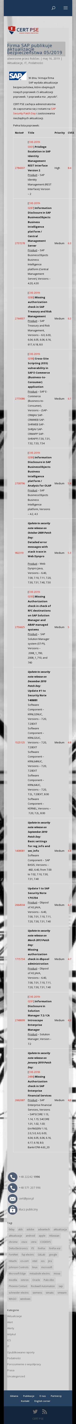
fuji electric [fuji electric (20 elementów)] (28, 1254)
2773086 (20, 398)
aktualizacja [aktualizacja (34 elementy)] (60, 1229)
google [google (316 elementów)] (53, 1254)
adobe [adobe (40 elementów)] (30, 1229)
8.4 (69, 168)
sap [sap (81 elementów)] (61, 1286)
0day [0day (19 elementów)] (11, 1229)
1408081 (20, 851)
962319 (19, 553)
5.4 (69, 483)
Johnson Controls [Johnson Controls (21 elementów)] (18, 1267)
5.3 (69, 553)
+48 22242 (24, 1177)
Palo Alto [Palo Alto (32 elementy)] (49, 1280)
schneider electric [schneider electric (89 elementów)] (19, 1292)
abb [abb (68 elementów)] (20, 1229)
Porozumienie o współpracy (24, 1364)
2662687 (20, 1100)
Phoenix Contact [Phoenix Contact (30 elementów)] (18, 1286)
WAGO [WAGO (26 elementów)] (12, 1299)
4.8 (69, 742)
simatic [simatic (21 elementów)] (50, 1292)
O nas (42, 1395)
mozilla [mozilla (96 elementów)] (13, 1280)
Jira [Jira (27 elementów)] (50, 1261)
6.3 (69, 243)
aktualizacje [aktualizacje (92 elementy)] (15, 1235)
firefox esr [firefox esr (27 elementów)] (55, 1248)
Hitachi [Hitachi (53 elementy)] (13, 1261)
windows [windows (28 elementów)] (25, 1299)
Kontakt (25, 1400)
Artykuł (11, 1334)
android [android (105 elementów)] (30, 1235)
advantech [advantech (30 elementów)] (44, 1229)
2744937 (20, 318)
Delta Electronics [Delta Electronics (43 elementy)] (18, 1248)
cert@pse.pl (21, 1198)
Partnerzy (56, 1395)
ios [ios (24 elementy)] (42, 1261)
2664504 (20, 905)
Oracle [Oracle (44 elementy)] (36, 1280)
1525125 (20, 742)
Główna (14, 1395)
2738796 (20, 483)
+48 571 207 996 (24, 1187)
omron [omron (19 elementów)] (25, 1280)
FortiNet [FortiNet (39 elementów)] (13, 1254)
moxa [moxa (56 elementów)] (57, 1273)
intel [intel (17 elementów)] (34, 1261)
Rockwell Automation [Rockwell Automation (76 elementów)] (43, 1286)
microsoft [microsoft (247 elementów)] (46, 1267)
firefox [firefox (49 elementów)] (41, 1248)
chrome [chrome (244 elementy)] (13, 1242)
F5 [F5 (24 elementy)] (32, 1248)
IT (25, 63)
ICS (9, 1340)
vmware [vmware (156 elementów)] (62, 1292)
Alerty (10, 1328)
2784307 (20, 168)
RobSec (35, 58)
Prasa (10, 1370)
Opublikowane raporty (21, 1352)
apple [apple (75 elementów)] (42, 1235)
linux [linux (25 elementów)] (34, 1267)
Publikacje (28, 1395)
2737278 (20, 243)
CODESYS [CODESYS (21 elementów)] (45, 1242)
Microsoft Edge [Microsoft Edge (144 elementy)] (17, 1273)
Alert (10, 1322)
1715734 (20, 959)
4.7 (69, 905)
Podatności (35, 63)
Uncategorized (16, 1376)
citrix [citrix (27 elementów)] (33, 1242)
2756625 (20, 627)
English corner (42, 1400)
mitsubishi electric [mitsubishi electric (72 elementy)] (40, 1273)
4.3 (69, 1020)
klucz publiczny (23, 1209)
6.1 (69, 398)
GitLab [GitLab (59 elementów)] (41, 1254)
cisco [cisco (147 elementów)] (24, 1242)
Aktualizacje (15, 63)
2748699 (20, 1020)
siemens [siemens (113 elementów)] (37, 1292)
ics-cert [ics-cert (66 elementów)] (24, 1261)
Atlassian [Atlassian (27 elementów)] (54, 1235)
